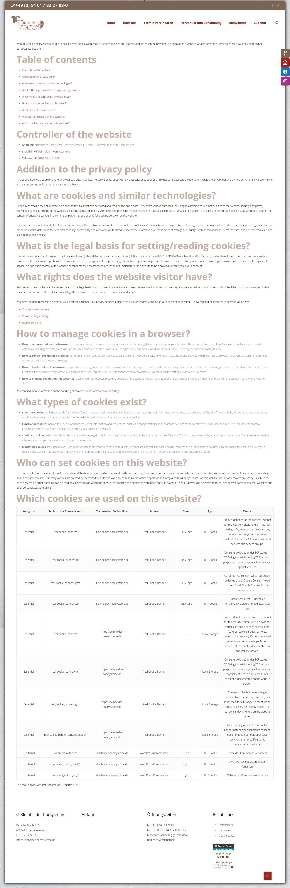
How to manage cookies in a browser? (44, 103)
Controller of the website (36, 70)
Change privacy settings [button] (35, 309)
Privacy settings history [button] (35, 316)
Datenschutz (226, 825)
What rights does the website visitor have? (46, 96)
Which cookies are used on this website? (45, 123)
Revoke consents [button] (32, 322)
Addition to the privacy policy (38, 76)
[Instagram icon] (277, 5)
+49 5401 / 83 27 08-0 (46, 158)
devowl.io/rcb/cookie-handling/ (102, 391)
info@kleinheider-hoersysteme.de (50, 151)
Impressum (225, 830)
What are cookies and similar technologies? (47, 83)
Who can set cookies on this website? (43, 116)
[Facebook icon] (272, 5)
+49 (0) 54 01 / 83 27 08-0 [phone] (41, 5)
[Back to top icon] (268, 876)
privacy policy (83, 179)
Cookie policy (226, 835)
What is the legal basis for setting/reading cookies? (51, 90)
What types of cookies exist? (38, 110)
